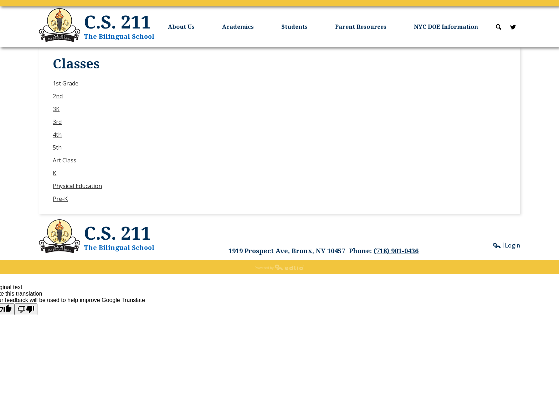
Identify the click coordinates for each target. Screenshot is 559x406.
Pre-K (60, 198)
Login (506, 245)
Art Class (64, 160)
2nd (58, 96)
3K (56, 109)
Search (499, 27)
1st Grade (65, 83)
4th (57, 134)
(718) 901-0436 (396, 251)
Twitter (513, 27)
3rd (57, 121)
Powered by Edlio (279, 267)
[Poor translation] (26, 309)
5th (57, 147)
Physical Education (77, 185)
